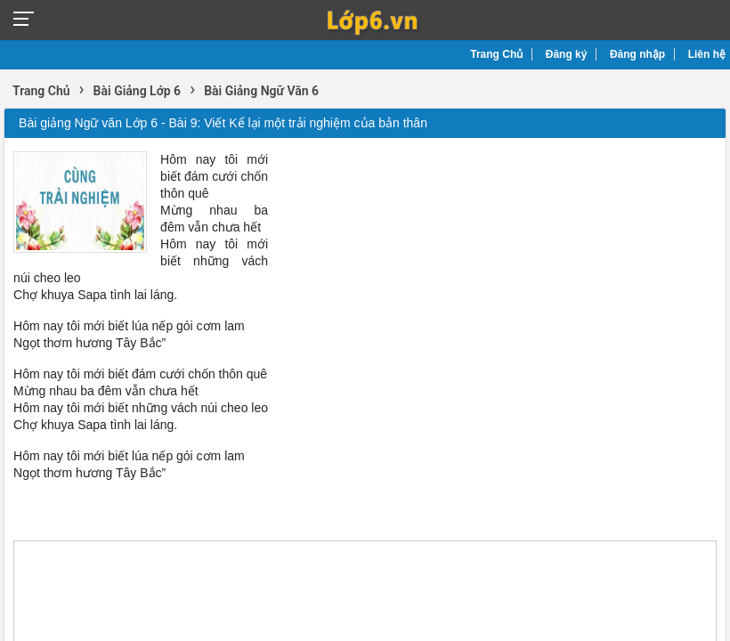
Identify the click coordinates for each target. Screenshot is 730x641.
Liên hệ (707, 54)
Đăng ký (567, 54)
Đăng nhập (637, 54)
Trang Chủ (496, 54)
